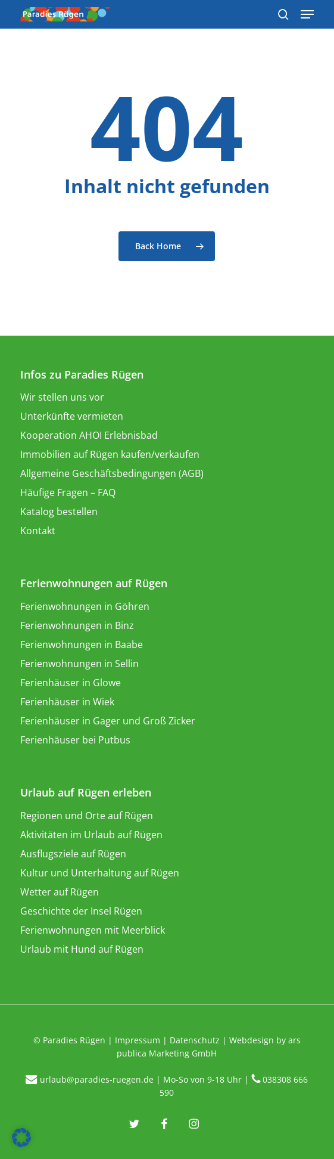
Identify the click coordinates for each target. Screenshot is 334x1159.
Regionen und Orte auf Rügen (86, 815)
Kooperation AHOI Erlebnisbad (89, 435)
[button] (21, 1137)
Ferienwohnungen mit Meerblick (92, 930)
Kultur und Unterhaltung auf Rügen (99, 872)
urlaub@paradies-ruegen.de (97, 1079)
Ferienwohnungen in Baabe (81, 644)
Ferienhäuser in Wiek (67, 701)
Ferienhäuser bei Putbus (75, 739)
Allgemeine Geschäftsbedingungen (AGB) (112, 473)
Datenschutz (195, 1040)
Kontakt (37, 530)
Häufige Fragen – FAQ (68, 492)
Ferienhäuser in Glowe (70, 682)
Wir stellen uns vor (62, 397)
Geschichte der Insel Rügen (81, 911)
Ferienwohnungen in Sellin (79, 663)
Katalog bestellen (59, 511)
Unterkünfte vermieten (71, 416)
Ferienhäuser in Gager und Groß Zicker (107, 720)
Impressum (137, 1040)
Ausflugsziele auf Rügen (73, 853)
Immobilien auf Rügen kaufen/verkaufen (109, 454)
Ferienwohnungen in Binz (77, 625)
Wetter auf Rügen (59, 891)
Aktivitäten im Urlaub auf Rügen (91, 834)
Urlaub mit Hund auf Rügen (81, 949)
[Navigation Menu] (307, 14)
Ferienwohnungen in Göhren (84, 606)
